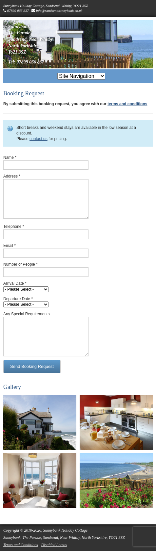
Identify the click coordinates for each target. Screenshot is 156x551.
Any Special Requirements (26, 314)
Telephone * (13, 226)
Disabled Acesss (54, 544)
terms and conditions (127, 104)
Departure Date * (18, 299)
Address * (11, 176)
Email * (9, 245)
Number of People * (20, 264)
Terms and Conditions (20, 544)
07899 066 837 (18, 10)
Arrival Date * (15, 283)
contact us (38, 138)
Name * (9, 157)
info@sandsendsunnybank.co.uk (59, 10)
